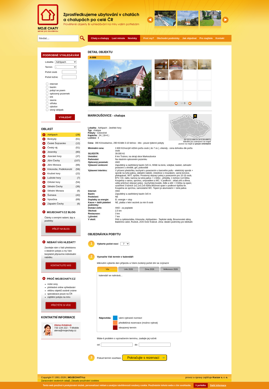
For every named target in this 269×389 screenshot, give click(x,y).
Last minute (118, 38)
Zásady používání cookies (85, 380)
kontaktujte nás (61, 265)
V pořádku (200, 385)
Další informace (218, 385)
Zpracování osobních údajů (55, 380)
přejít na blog (60, 229)
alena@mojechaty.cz (65, 330)
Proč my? (148, 38)
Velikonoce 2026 (170, 269)
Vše (107, 269)
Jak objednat (189, 38)
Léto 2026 (128, 269)
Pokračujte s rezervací (143, 358)
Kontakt (219, 38)
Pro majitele (206, 38)
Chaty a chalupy (100, 38)
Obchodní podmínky (168, 38)
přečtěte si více (61, 305)
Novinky (132, 38)
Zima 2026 (149, 269)
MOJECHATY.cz (48, 18)
